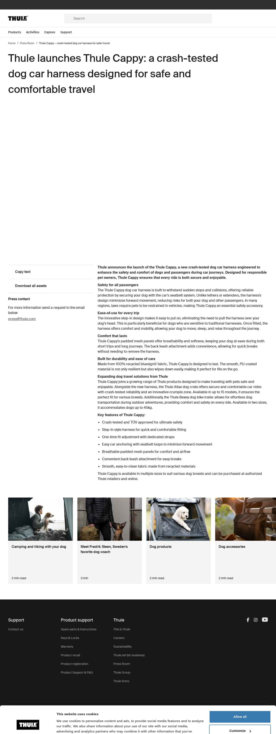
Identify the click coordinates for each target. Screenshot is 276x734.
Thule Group (121, 672)
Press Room (121, 664)
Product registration (74, 664)
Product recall (70, 655)
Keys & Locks (70, 638)
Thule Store (121, 681)
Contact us (15, 629)
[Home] (36, 18)
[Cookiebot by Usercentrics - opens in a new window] (28, 725)
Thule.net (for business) (128, 655)
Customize (240, 708)
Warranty (67, 646)
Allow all (240, 694)
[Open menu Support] (68, 32)
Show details (66, 725)
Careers (118, 638)
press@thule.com (22, 319)
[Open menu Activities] (35, 32)
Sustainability (122, 646)
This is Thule (121, 629)
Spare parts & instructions (78, 629)
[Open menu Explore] (52, 32)
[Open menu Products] (17, 32)
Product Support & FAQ (77, 672)
